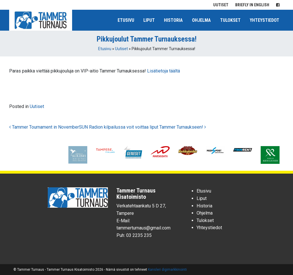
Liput (149, 20)
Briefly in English (252, 5)
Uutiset (220, 5)
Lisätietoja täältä (163, 71)
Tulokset (230, 20)
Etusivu (126, 20)
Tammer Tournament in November (44, 127)
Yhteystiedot (264, 20)
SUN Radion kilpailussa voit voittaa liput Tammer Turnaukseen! (142, 127)
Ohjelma (201, 20)
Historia (173, 20)
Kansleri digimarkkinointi (167, 270)
